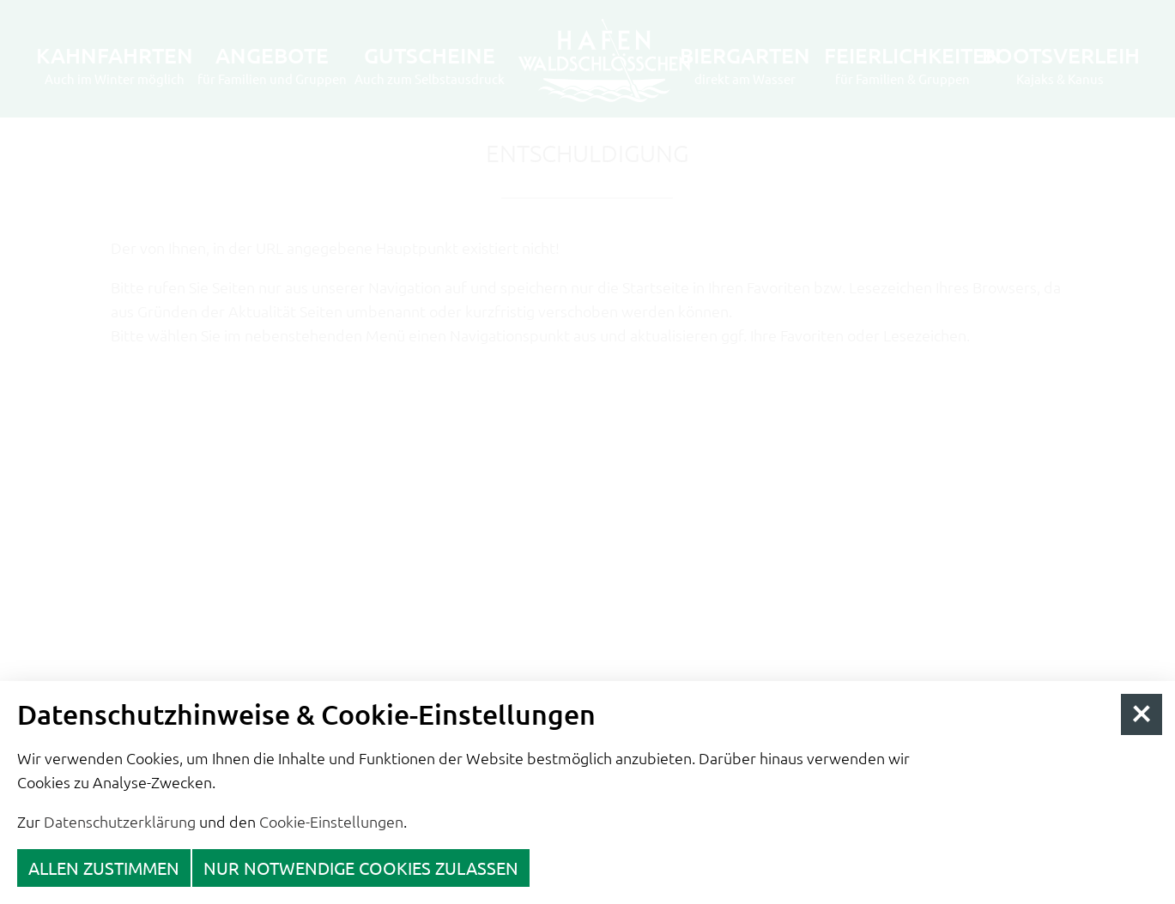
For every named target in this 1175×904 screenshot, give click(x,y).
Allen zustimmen (103, 867)
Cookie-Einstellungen (331, 821)
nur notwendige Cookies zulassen (360, 867)
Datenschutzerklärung (120, 821)
